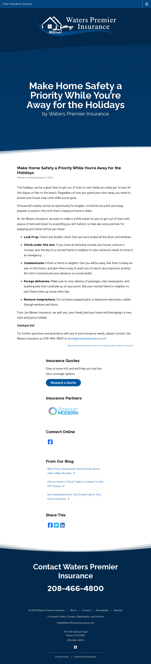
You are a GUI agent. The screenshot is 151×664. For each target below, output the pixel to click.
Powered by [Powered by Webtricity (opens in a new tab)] (85, 657)
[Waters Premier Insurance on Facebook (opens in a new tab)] (75, 647)
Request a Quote (63, 382)
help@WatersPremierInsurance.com (75, 622)
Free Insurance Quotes (17, 4)
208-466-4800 (75, 588)
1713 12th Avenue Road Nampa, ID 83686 (75, 633)
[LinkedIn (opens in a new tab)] (62, 525)
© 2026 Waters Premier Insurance (47, 610)
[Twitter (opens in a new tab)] (56, 525)
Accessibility (102, 610)
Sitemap (118, 610)
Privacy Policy (62, 657)
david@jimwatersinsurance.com (87, 338)
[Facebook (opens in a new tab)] (50, 442)
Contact (86, 610)
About (73, 610)
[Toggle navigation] (147, 4)
